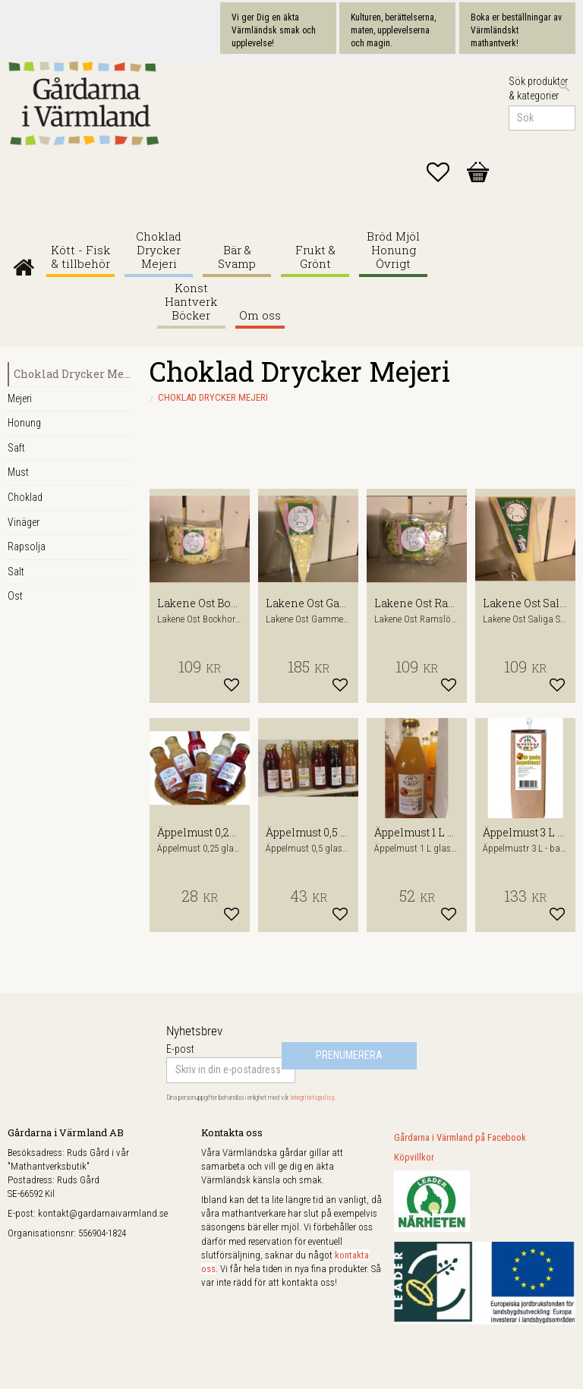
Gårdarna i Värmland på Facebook (460, 1137)
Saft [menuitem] (16, 448)
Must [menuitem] (18, 472)
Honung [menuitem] (24, 423)
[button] (446, 172)
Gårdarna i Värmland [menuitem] (23, 263)
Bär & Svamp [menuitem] (237, 257)
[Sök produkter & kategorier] (542, 118)
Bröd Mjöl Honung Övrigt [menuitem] (393, 250)
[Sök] (564, 86)
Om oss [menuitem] (260, 315)
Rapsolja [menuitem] (27, 546)
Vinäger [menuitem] (23, 522)
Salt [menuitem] (16, 571)
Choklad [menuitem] (25, 497)
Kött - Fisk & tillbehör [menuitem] (80, 257)
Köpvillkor (414, 1157)
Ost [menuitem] (15, 596)
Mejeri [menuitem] (20, 398)
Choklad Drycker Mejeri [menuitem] (158, 250)
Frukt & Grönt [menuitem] (315, 257)
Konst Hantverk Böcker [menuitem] (191, 302)
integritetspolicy (312, 1097)
